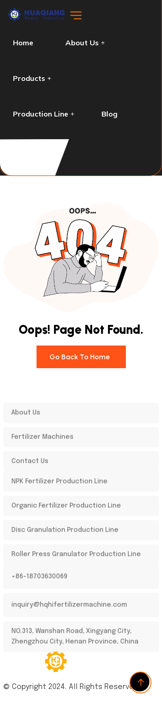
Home (23, 42)
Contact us (32, 149)
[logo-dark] (38, 19)
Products (29, 78)
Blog (109, 114)
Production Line (40, 114)
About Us (82, 42)
